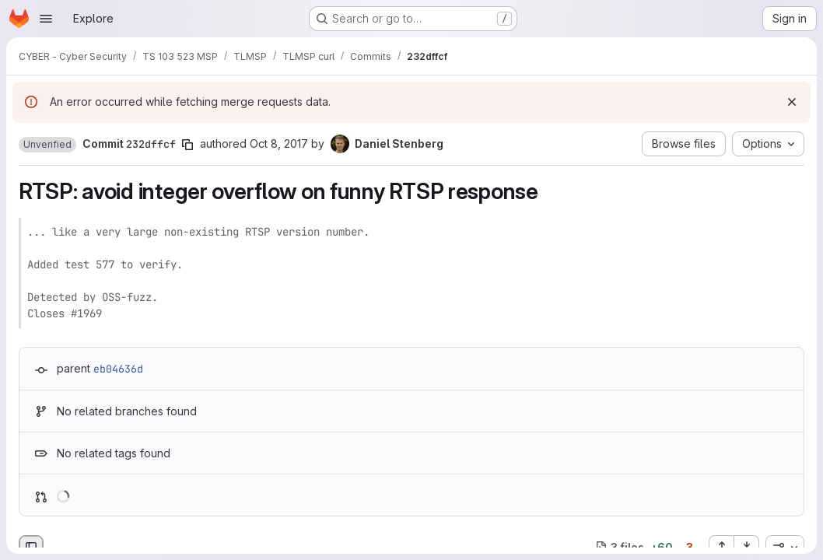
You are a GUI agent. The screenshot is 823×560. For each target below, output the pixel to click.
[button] (47, 144)
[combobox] (784, 547)
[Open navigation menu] (45, 18)
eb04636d (118, 369)
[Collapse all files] (746, 547)
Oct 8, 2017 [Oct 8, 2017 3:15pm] (279, 143)
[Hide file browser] (31, 547)
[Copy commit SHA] (187, 144)
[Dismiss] (792, 102)
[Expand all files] (721, 547)
